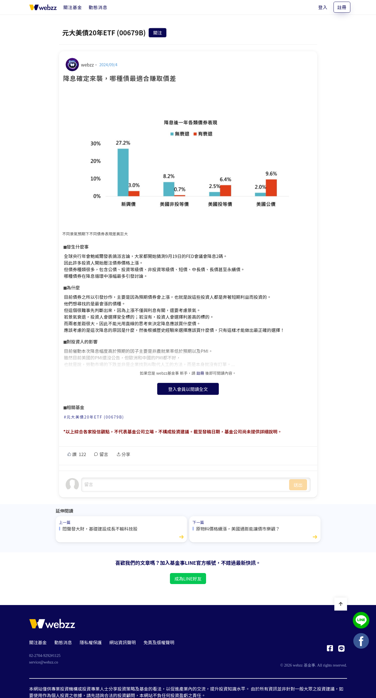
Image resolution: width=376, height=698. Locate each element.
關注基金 (38, 642)
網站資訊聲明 (122, 642)
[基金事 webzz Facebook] (330, 649)
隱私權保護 (91, 642)
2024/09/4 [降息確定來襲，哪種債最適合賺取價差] (108, 64)
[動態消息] (98, 7)
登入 (322, 7)
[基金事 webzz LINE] (341, 649)
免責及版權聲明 (158, 642)
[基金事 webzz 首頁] (43, 7)
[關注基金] (73, 7)
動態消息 (63, 642)
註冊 (341, 7)
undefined (185, 485)
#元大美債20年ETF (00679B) (94, 417)
